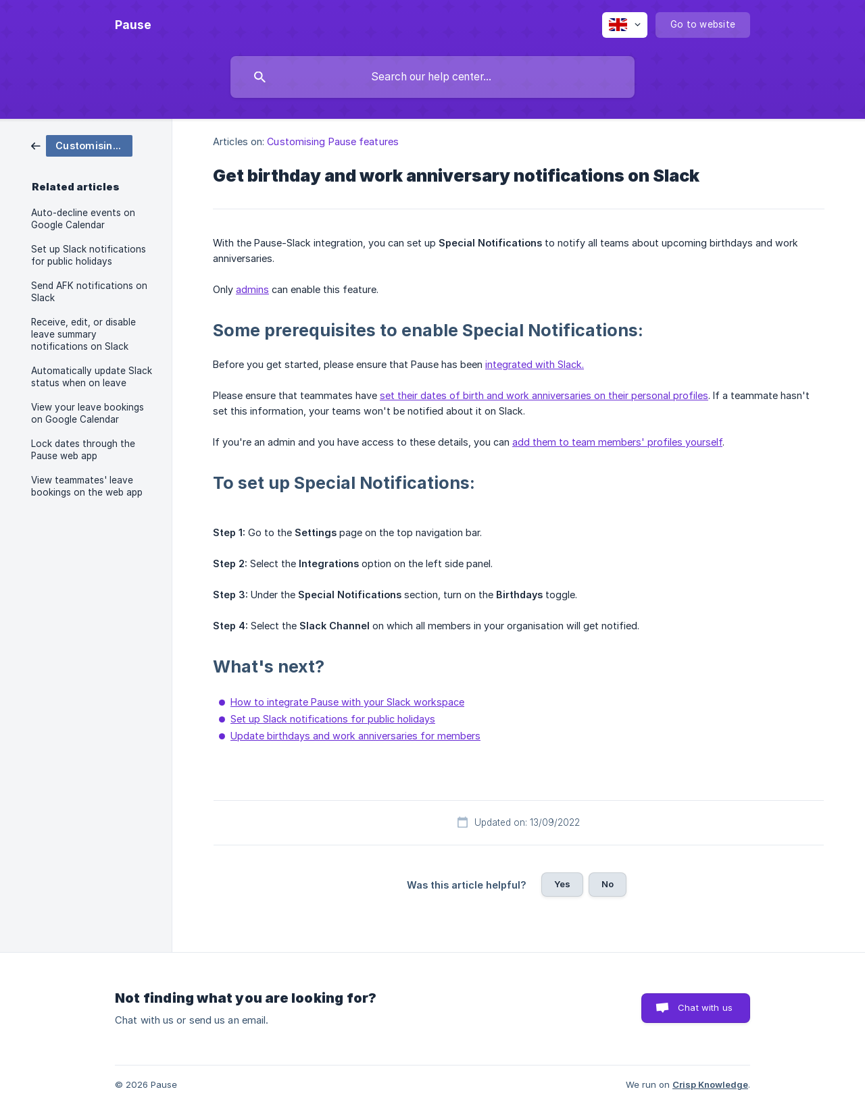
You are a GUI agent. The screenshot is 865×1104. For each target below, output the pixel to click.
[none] (133, 25)
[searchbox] (432, 77)
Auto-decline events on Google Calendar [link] (83, 218)
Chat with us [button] (705, 1007)
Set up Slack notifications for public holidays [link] (88, 255)
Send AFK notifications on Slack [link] (89, 291)
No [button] (607, 883)
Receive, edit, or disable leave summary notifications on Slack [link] (83, 334)
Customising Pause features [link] (333, 141)
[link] (81, 144)
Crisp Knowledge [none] (710, 1084)
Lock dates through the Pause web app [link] (83, 449)
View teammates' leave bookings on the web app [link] (87, 486)
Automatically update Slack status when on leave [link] (91, 376)
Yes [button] (562, 883)
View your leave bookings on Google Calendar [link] (87, 413)
